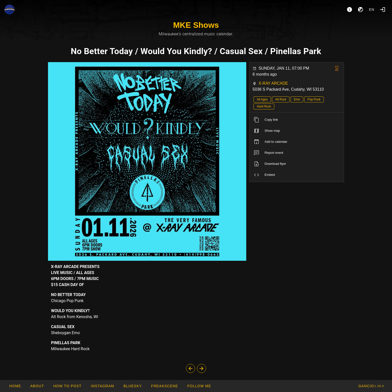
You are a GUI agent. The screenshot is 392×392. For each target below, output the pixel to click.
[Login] (382, 9)
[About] (349, 9)
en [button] (371, 10)
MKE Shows (196, 25)
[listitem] (297, 120)
